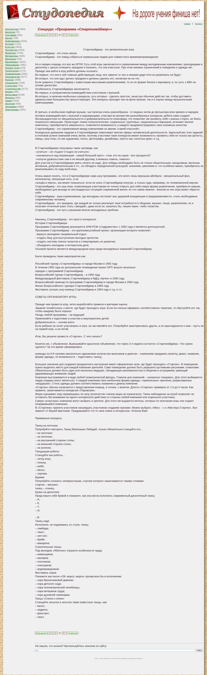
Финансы (9, 98)
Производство (12, 77)
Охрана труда (12, 68)
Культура (9, 47)
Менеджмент (12, 62)
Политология (12, 71)
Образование (12, 65)
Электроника (12, 109)
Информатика (12, 41)
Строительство (13, 89)
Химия (8, 101)
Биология (10, 32)
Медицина (10, 59)
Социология (11, 83)
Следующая (73, 35)
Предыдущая (41, 35)
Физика (9, 92)
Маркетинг (10, 53)
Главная (187, 24)
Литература (11, 50)
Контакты (198, 24)
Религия (9, 80)
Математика (11, 56)
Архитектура (11, 29)
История (9, 44)
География (10, 35)
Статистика (11, 86)
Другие (8, 38)
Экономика (11, 107)
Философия (11, 95)
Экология (10, 104)
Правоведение (12, 74)
